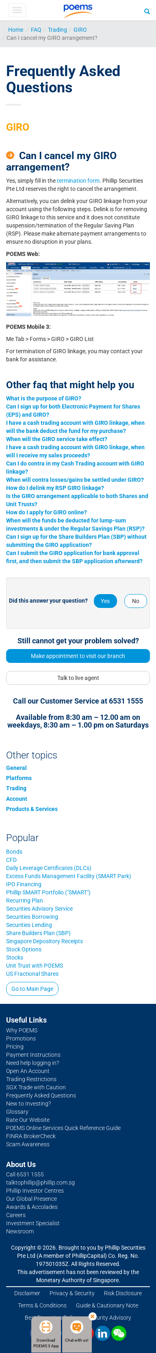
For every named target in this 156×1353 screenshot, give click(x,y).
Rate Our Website (28, 1120)
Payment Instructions (33, 1054)
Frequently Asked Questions (41, 1095)
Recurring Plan (24, 900)
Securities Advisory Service (39, 908)
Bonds (14, 851)
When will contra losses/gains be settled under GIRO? (75, 480)
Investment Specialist (33, 1223)
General (16, 768)
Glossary (17, 1111)
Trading (57, 29)
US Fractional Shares (32, 973)
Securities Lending (29, 925)
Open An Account (28, 1071)
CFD (11, 860)
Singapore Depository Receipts (44, 941)
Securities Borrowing (32, 917)
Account (16, 799)
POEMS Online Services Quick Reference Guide (63, 1128)
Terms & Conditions (42, 1305)
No (135, 601)
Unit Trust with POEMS (34, 965)
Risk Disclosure (123, 1293)
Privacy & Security (72, 1293)
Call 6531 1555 (25, 1174)
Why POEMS (21, 1030)
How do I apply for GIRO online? (46, 512)
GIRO (80, 29)
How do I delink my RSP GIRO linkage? (55, 488)
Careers (16, 1215)
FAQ (36, 29)
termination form (78, 180)
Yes (105, 601)
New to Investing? (28, 1103)
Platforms (19, 778)
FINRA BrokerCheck (31, 1136)
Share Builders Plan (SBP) (38, 933)
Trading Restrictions (31, 1079)
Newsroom (20, 1231)
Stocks (14, 957)
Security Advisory (109, 1317)
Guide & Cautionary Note (107, 1305)
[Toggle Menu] (17, 10)
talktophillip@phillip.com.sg (40, 1182)
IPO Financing (23, 884)
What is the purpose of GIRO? (43, 398)
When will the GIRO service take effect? (56, 439)
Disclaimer (27, 1293)
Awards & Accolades (32, 1207)
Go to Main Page (32, 989)
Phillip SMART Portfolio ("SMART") (48, 892)
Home (15, 29)
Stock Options (23, 949)
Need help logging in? (32, 1063)
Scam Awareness (28, 1144)
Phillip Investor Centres (35, 1190)
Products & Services (32, 809)
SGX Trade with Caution (36, 1087)
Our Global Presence (31, 1199)
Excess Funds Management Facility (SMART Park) (68, 876)
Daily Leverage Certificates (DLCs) (48, 868)
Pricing (15, 1046)
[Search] (147, 11)
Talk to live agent (78, 678)
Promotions (21, 1038)
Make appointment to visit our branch (78, 656)
